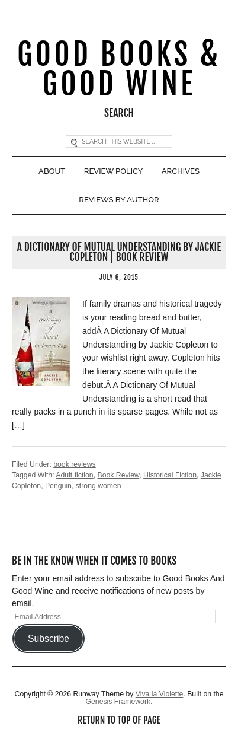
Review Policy (113, 171)
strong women (98, 486)
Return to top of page (119, 720)
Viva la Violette (160, 694)
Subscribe (48, 638)
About (51, 171)
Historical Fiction (170, 475)
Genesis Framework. (118, 702)
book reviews (74, 464)
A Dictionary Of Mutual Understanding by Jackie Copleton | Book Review (119, 252)
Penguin (58, 486)
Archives (181, 171)
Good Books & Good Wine (119, 70)
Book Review (118, 475)
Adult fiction (74, 475)
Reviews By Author (119, 199)
